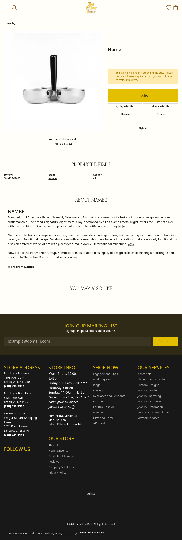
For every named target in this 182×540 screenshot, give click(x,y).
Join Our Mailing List (91, 326)
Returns (161, 114)
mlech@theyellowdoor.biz (65, 424)
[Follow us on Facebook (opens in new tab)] (17, 457)
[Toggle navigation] (6, 8)
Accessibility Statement (124, 513)
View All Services (148, 418)
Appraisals (144, 374)
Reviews (54, 461)
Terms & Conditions (95, 513)
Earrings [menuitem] (98, 390)
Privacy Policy (57, 472)
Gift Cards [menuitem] (99, 423)
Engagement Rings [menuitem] (105, 374)
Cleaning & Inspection (152, 379)
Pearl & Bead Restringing (154, 412)
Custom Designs (148, 385)
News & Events (58, 450)
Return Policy (52, 513)
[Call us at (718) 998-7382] (14, 386)
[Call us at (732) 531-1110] (14, 435)
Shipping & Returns (61, 467)
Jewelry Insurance (149, 401)
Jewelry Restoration (150, 407)
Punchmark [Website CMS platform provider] (98, 532)
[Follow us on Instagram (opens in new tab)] (8, 457)
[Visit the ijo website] (91, 494)
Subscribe (165, 341)
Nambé (53, 178)
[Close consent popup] (76, 534)
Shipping (125, 114)
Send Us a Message (61, 456)
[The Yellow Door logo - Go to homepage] (91, 8)
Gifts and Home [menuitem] (103, 418)
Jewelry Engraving (149, 396)
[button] (14, 8)
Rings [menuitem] (96, 385)
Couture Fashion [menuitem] (104, 407)
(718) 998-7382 (63, 143)
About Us (55, 445)
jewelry (11, 23)
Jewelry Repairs (148, 390)
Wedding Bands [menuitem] (103, 379)
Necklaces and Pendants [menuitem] (109, 396)
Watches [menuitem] (98, 412)
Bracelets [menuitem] (99, 401)
